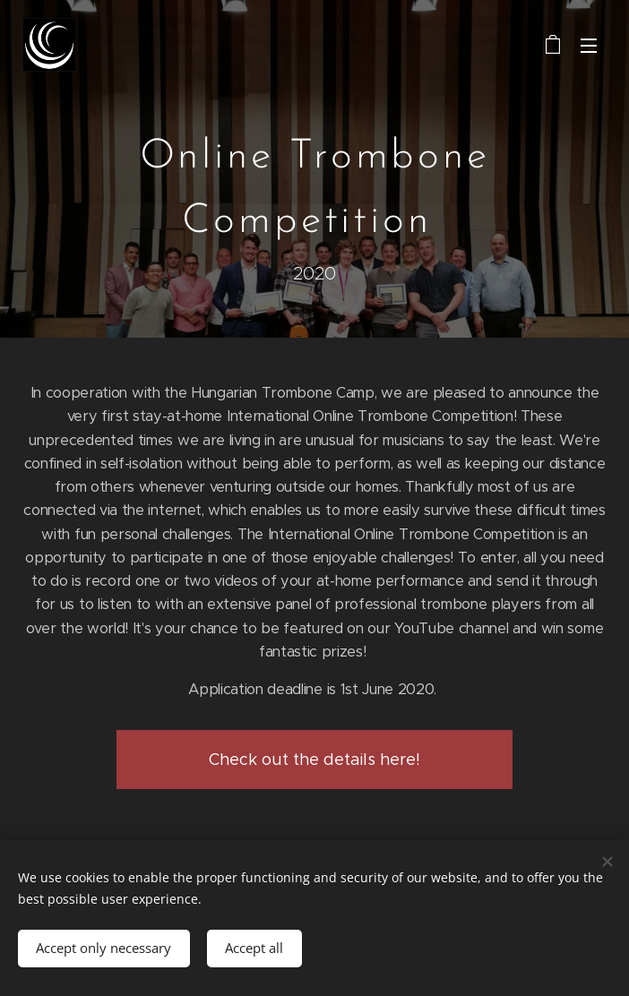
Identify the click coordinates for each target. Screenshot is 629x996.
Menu (589, 46)
